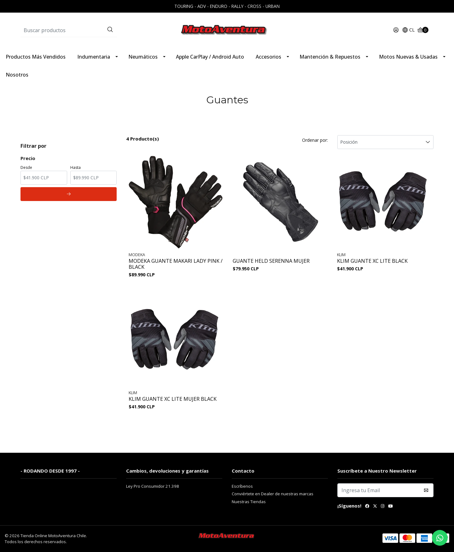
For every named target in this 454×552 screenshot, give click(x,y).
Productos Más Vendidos (36, 56)
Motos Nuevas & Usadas (408, 56)
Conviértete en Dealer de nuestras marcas (272, 494)
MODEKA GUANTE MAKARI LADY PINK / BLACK (176, 264)
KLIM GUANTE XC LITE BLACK (372, 261)
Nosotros (17, 74)
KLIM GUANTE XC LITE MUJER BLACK (173, 399)
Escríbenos (242, 486)
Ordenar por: (315, 140)
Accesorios (268, 56)
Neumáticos (143, 56)
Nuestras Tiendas (249, 501)
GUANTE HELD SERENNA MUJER (271, 261)
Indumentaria (93, 56)
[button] (408, 30)
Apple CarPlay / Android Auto (210, 56)
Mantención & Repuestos (330, 56)
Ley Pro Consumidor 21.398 (152, 486)
